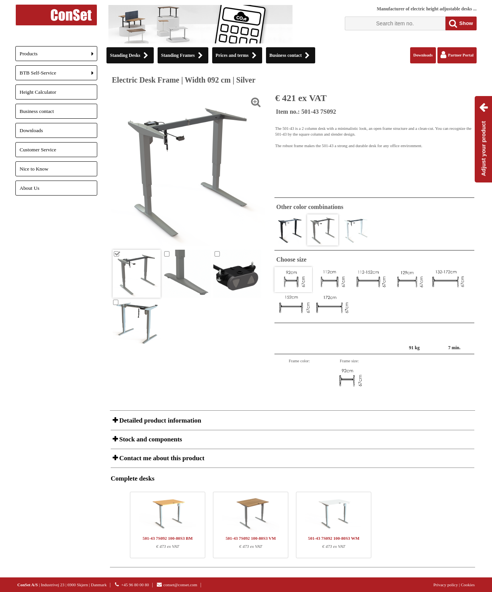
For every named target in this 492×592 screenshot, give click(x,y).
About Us (29, 188)
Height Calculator (38, 92)
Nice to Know (34, 169)
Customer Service (38, 150)
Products (58, 56)
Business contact (37, 111)
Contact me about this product (161, 458)
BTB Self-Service (58, 75)
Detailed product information (159, 420)
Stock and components (150, 439)
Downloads (31, 130)
